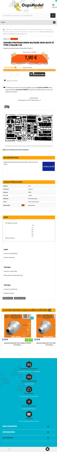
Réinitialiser (10, 238)
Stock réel (29, 418)
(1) (32, 227)
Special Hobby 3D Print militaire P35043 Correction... (17, 344)
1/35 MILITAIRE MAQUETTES (36, 29)
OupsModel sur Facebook (29, 369)
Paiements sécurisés (29, 406)
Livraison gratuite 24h (29, 381)
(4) (33, 225)
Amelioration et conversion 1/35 (28, 32)
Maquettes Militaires (20, 29)
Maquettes (9, 29)
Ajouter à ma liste (10, 81)
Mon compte (8, 438)
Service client (29, 393)
